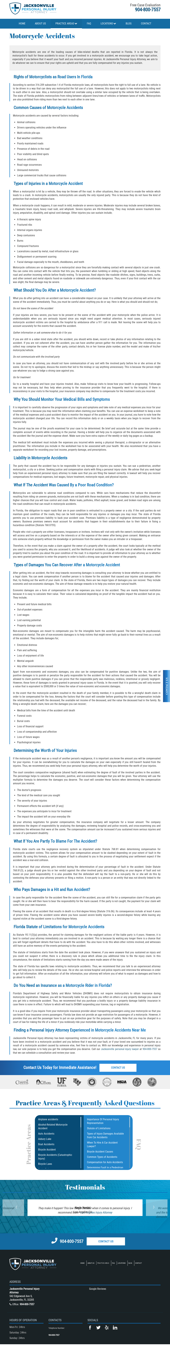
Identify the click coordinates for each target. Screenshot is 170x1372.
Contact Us (118, 1067)
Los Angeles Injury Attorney (96, 1212)
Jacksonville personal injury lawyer (120, 1049)
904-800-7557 (148, 9)
